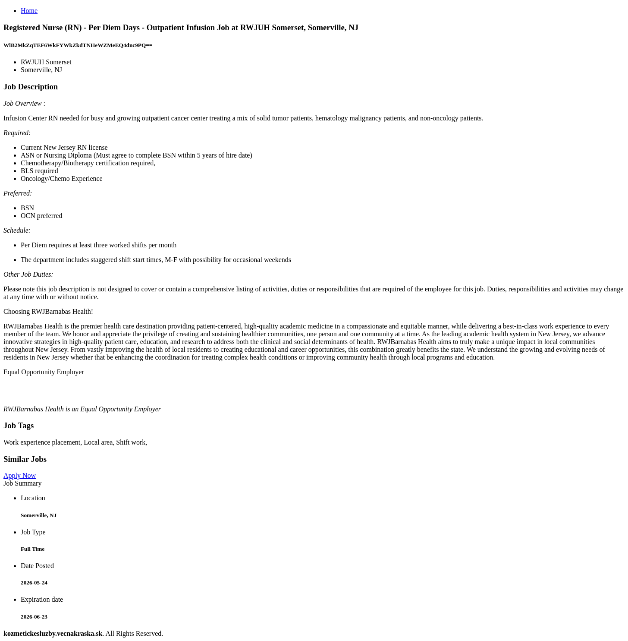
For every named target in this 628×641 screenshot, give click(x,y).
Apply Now (19, 475)
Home (29, 10)
